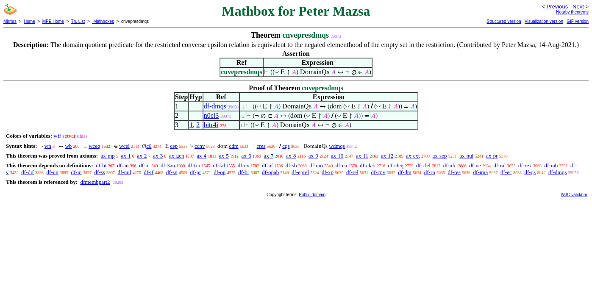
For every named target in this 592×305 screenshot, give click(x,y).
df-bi (101, 165)
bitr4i (211, 124)
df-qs (530, 172)
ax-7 (268, 155)
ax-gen (176, 155)
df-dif (27, 172)
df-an (122, 165)
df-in (76, 172)
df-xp (328, 172)
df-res (453, 172)
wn (47, 146)
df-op (219, 172)
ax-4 (201, 155)
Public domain (312, 194)
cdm (233, 146)
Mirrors (10, 21)
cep (174, 146)
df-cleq (395, 165)
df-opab (270, 172)
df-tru (194, 165)
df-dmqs (215, 106)
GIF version (578, 21)
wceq (94, 146)
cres (261, 146)
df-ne (475, 165)
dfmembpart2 (95, 182)
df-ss (99, 172)
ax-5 (224, 155)
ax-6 (246, 155)
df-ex (243, 165)
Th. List (78, 21)
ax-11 (362, 155)
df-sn (172, 172)
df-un (52, 172)
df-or (144, 165)
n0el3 (211, 115)
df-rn (429, 172)
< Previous (555, 6)
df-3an (168, 165)
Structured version (503, 21)
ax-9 (313, 155)
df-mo (316, 165)
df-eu (341, 165)
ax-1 (126, 155)
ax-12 (387, 155)
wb (68, 146)
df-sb (291, 165)
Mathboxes (103, 21)
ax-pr (492, 155)
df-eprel (300, 172)
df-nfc (450, 165)
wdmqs (337, 146)
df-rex (525, 165)
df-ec (506, 172)
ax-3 (158, 155)
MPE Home (53, 21)
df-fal (219, 165)
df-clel (423, 165)
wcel (124, 146)
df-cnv (378, 172)
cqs (285, 146)
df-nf (267, 165)
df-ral (499, 165)
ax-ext (413, 155)
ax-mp (108, 155)
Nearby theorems (572, 12)
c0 (148, 146)
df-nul (124, 172)
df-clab (367, 165)
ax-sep (439, 155)
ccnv (200, 146)
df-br (243, 172)
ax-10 (337, 155)
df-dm (404, 172)
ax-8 (291, 155)
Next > (581, 6)
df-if (148, 172)
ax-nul (466, 155)
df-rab (551, 165)
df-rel (352, 172)
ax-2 (142, 155)
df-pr (195, 172)
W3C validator (574, 194)
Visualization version (544, 21)
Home (29, 21)
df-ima (480, 172)
